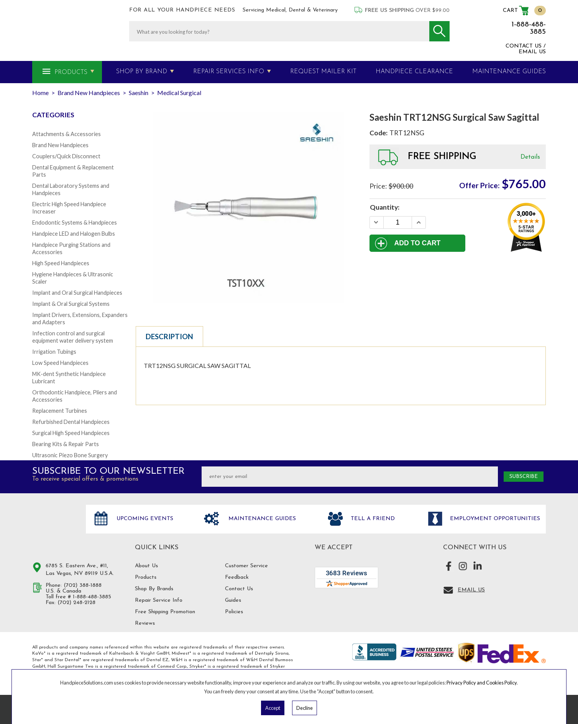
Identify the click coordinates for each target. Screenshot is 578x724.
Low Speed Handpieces (60, 363)
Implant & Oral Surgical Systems (71, 303)
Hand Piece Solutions (54, 527)
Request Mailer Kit (323, 72)
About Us (146, 566)
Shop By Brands (154, 589)
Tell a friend (372, 519)
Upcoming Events (144, 519)
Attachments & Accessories (66, 134)
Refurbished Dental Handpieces (71, 422)
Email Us (471, 590)
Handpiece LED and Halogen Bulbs (73, 233)
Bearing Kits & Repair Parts (65, 444)
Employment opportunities (494, 519)
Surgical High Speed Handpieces (71, 433)
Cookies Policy (501, 683)
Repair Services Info (228, 72)
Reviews (145, 623)
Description (169, 336)
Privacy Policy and (466, 683)
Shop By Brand (141, 72)
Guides (233, 600)
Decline (304, 708)
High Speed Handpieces (60, 263)
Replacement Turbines (59, 410)
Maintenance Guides (261, 519)
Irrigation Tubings (54, 351)
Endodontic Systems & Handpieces (74, 222)
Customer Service (246, 566)
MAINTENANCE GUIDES (509, 72)
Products (70, 72)
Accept (272, 708)
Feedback (237, 577)
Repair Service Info (158, 600)
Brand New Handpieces (60, 145)
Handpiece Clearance (414, 72)
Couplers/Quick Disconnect (66, 156)
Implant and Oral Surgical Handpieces (77, 292)
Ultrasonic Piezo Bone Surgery (70, 455)
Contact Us (239, 589)
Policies (234, 612)
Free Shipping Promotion (165, 612)
